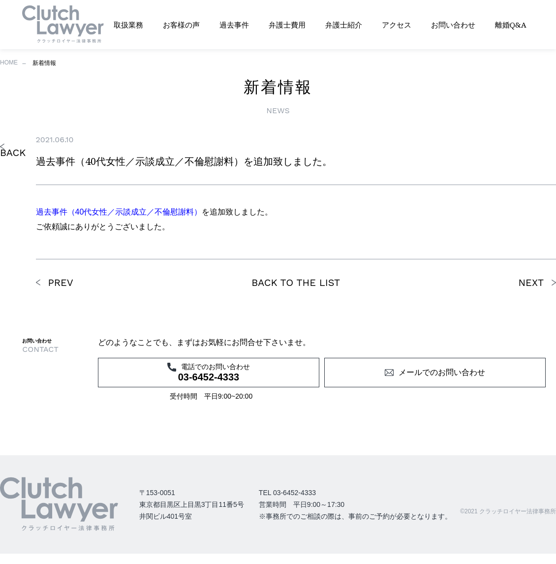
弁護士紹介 (343, 25)
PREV (60, 282)
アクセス (396, 25)
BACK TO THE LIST (295, 282)
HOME (9, 62)
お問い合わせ (453, 25)
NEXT (531, 282)
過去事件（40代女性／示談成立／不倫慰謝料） (119, 212)
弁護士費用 (287, 25)
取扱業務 (128, 25)
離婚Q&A (510, 25)
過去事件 (234, 25)
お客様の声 (181, 25)
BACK (13, 152)
